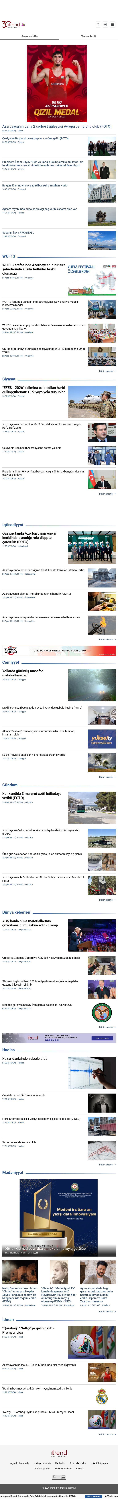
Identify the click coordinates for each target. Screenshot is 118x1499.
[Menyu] (112, 24)
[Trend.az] (13, 24)
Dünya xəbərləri (16, 912)
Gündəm (10, 785)
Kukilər (79, 1468)
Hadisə (8, 1050)
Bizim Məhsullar (77, 1463)
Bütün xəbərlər (106, 371)
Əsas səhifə (30, 36)
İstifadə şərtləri (42, 1468)
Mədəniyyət (12, 1172)
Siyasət (9, 379)
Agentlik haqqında (19, 1463)
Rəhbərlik (60, 1463)
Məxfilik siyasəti (63, 1468)
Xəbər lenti (88, 36)
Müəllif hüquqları (99, 1463)
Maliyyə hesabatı (42, 1463)
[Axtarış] (98, 24)
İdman (8, 1319)
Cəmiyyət (10, 662)
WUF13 (8, 256)
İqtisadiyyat (12, 524)
